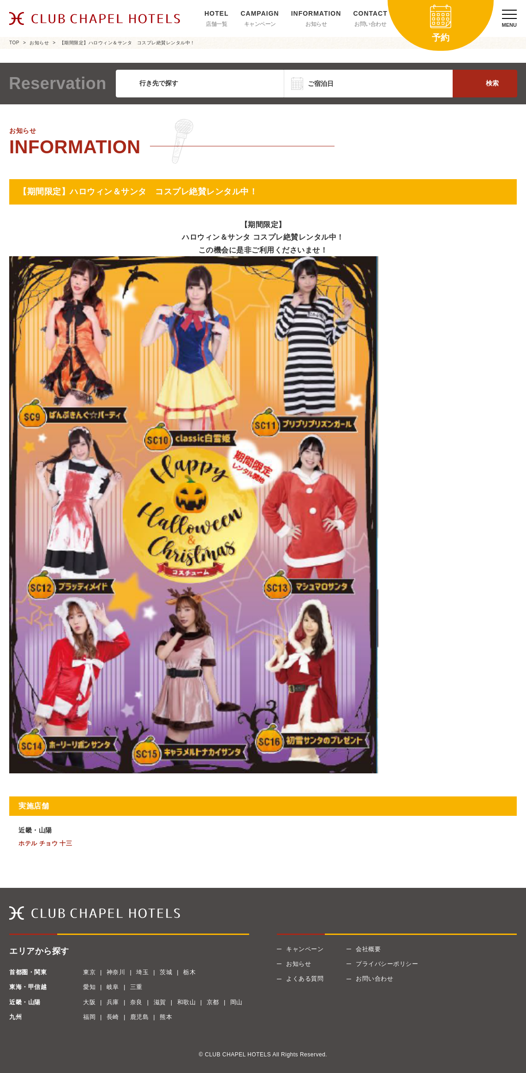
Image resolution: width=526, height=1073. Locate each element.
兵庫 (113, 1002)
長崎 (113, 1016)
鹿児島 (139, 1016)
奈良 (136, 1002)
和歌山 (186, 1002)
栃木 (189, 972)
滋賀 (160, 1002)
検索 (492, 83)
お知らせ (316, 24)
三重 (136, 986)
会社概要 (368, 949)
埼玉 (142, 972)
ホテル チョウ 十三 (45, 843)
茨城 (166, 972)
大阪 (89, 1002)
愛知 (89, 986)
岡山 (236, 1002)
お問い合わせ (370, 24)
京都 (213, 1002)
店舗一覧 (216, 24)
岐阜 (113, 986)
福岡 (89, 1016)
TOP (14, 42)
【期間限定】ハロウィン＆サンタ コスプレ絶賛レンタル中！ (127, 42)
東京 (89, 972)
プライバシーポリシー (387, 963)
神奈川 (116, 972)
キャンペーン (260, 24)
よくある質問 (304, 978)
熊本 (166, 1016)
